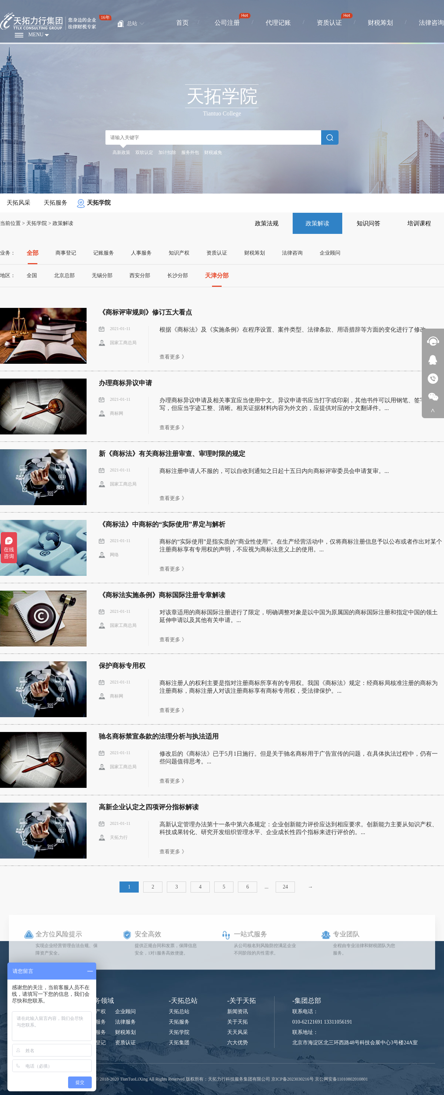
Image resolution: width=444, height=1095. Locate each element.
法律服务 (125, 1022)
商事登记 (66, 253)
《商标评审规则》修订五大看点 (145, 312)
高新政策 (121, 152)
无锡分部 (102, 275)
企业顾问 (330, 253)
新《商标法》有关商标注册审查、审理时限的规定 (172, 453)
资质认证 (329, 22)
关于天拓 (237, 1022)
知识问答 (368, 223)
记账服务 (103, 253)
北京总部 (64, 275)
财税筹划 (380, 22)
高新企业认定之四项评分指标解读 (149, 807)
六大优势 (237, 1042)
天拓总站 (179, 1011)
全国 (32, 275)
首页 (182, 22)
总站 (132, 23)
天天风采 (237, 1032)
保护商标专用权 (122, 665)
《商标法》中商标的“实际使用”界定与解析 (162, 524)
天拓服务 (55, 202)
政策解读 (63, 223)
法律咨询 (431, 22)
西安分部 (140, 275)
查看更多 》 (173, 357)
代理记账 (278, 22)
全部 (32, 253)
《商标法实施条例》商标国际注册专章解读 (162, 595)
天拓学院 (99, 202)
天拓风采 (18, 202)
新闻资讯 (237, 1011)
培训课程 (419, 223)
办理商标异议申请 (125, 383)
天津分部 (217, 275)
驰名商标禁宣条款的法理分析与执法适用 (159, 736)
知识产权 (179, 253)
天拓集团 (179, 1042)
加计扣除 (167, 152)
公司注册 (227, 22)
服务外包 (190, 152)
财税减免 (213, 152)
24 (285, 887)
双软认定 (144, 152)
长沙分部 (177, 275)
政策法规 (267, 223)
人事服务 (141, 253)
